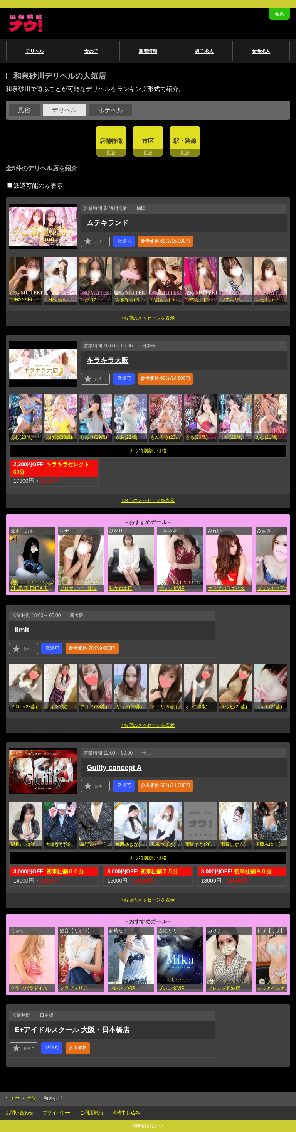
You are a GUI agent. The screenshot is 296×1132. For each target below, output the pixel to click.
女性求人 (261, 51)
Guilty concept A (114, 768)
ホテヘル (110, 110)
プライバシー (57, 1112)
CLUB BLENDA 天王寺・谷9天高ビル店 (32, 588)
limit (22, 630)
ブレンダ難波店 (224, 988)
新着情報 (148, 51)
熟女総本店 (120, 588)
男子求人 (204, 51)
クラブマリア (73, 988)
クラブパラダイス (226, 588)
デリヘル (34, 51)
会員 (279, 14)
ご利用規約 (91, 1112)
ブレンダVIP (171, 588)
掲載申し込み (126, 1112)
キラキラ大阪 (107, 360)
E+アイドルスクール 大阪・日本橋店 (72, 1030)
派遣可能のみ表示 (35, 185)
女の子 (91, 51)
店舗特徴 (111, 141)
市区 (148, 141)
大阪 (31, 1098)
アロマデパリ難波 (78, 588)
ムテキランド (107, 223)
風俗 (24, 110)
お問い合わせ (20, 1112)
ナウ (15, 1098)
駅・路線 (185, 141)
